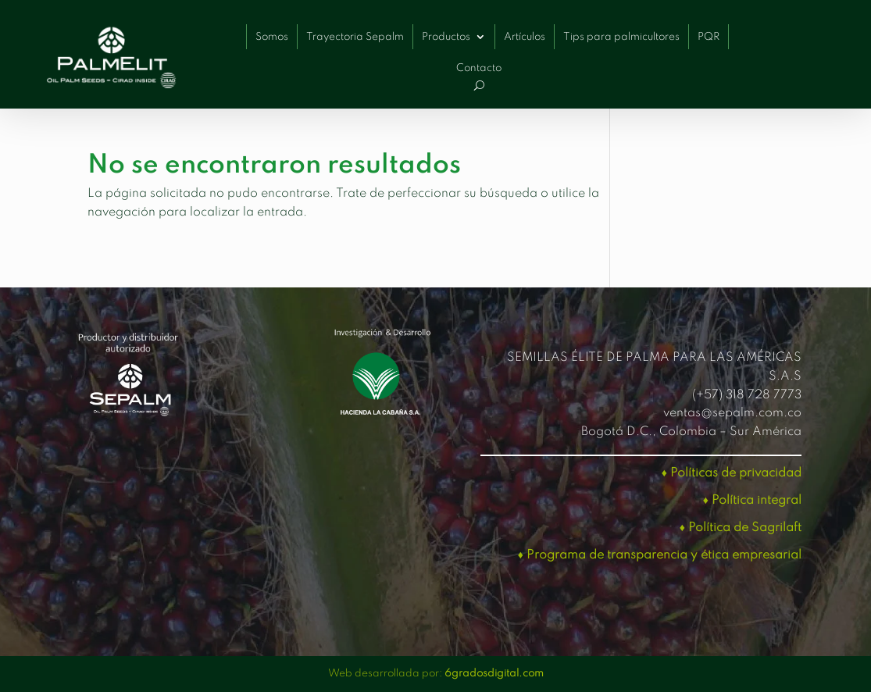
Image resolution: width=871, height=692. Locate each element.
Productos (446, 37)
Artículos (524, 37)
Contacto (479, 68)
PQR (708, 37)
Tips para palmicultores (621, 37)
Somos (271, 37)
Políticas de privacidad (735, 473)
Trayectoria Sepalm (355, 37)
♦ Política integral (752, 500)
